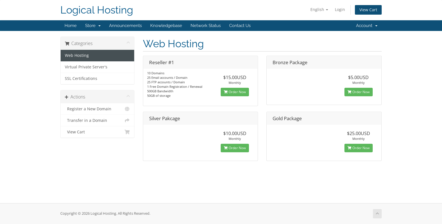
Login (340, 9)
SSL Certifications (81, 78)
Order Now (235, 91)
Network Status (206, 25)
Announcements (125, 25)
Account (366, 25)
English (319, 9)
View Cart (368, 9)
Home (71, 25)
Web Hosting (77, 55)
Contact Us (240, 25)
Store (93, 25)
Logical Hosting (96, 10)
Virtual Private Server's (86, 67)
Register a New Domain (97, 109)
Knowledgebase (166, 25)
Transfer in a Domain (97, 120)
